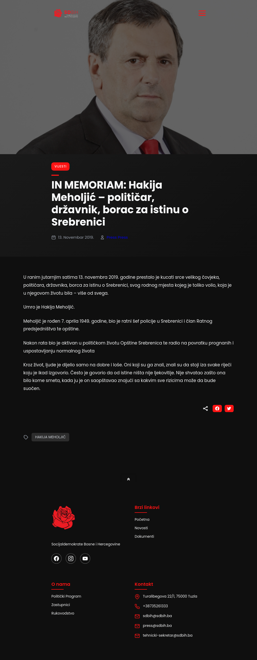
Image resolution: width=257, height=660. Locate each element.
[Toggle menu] (203, 13)
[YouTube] (85, 558)
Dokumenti (144, 536)
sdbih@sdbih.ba (157, 615)
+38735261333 (155, 606)
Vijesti (60, 166)
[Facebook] (56, 558)
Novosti (141, 528)
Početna (142, 519)
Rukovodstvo (62, 613)
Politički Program (66, 596)
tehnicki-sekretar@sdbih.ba (168, 635)
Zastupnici (60, 604)
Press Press (117, 237)
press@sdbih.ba (157, 625)
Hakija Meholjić (50, 437)
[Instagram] (71, 558)
